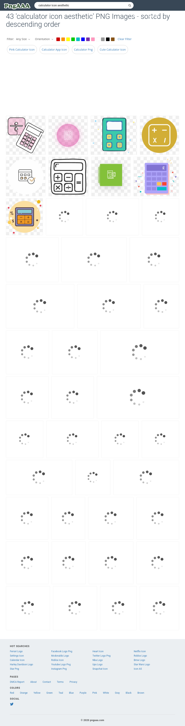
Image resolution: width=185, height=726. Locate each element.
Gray (117, 692)
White (106, 692)
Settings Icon (17, 655)
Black (128, 692)
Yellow (37, 692)
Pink (94, 692)
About (33, 682)
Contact (47, 682)
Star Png (14, 668)
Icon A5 (138, 668)
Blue (71, 692)
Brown (140, 692)
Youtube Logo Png (61, 664)
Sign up (153, 16)
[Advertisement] (92, 86)
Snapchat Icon (100, 668)
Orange (24, 692)
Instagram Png (59, 668)
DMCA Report (17, 682)
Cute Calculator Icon (113, 49)
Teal (61, 692)
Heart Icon (98, 651)
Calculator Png (83, 49)
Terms (60, 682)
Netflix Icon (140, 651)
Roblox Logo (140, 655)
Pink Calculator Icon (22, 49)
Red (12, 692)
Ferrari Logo (16, 651)
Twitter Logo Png (101, 655)
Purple (83, 692)
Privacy (73, 682)
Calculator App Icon (54, 49)
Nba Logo (97, 660)
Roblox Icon (57, 660)
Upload (175, 16)
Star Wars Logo (142, 664)
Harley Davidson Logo (21, 664)
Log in (136, 16)
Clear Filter (125, 39)
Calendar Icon (17, 660)
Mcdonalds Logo (60, 655)
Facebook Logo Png (61, 651)
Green (49, 692)
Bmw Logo (139, 660)
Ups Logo (97, 664)
